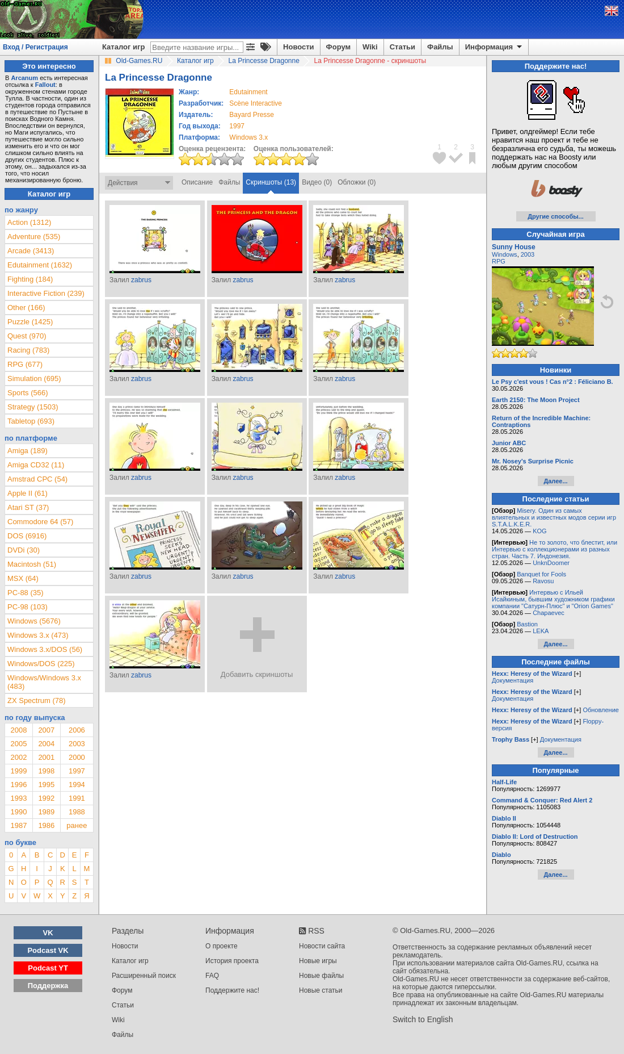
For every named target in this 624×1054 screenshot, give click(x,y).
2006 (77, 730)
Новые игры (318, 961)
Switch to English (423, 1019)
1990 (18, 812)
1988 (77, 812)
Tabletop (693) (30, 421)
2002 (18, 757)
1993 (18, 798)
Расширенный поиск (144, 976)
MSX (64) (23, 578)
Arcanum (24, 77)
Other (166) (26, 307)
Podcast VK (47, 950)
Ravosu (543, 581)
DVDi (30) (23, 550)
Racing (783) (28, 350)
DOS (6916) (27, 536)
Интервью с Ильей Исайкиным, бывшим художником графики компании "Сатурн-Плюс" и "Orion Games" (553, 599)
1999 (18, 771)
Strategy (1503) (32, 407)
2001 (46, 757)
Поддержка (48, 985)
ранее (76, 825)
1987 (18, 825)
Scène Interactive (255, 103)
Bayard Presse (251, 115)
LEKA (541, 631)
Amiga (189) (27, 450)
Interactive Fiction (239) (46, 293)
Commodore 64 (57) (40, 521)
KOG (539, 531)
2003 (77, 743)
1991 (77, 798)
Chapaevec (548, 612)
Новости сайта (322, 946)
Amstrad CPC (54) (37, 479)
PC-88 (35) (25, 592)
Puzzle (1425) (30, 321)
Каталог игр (123, 47)
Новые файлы (321, 976)
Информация (494, 47)
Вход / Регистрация (35, 47)
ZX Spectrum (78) (36, 700)
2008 (18, 730)
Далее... (555, 481)
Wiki (370, 47)
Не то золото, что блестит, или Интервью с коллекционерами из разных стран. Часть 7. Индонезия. (554, 549)
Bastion (527, 624)
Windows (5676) (34, 621)
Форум (338, 47)
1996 (18, 784)
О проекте (221, 946)
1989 (46, 812)
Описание (197, 182)
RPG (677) (25, 364)
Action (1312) (29, 222)
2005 (18, 743)
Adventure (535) (33, 236)
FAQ (212, 976)
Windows (504, 254)
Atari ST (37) (28, 507)
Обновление (601, 709)
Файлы (440, 47)
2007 (46, 730)
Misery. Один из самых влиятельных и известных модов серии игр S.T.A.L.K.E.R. (554, 517)
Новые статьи (321, 990)
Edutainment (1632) (39, 265)
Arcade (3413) (30, 250)
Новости (298, 47)
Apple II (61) (27, 493)
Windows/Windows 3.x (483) (44, 682)
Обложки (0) (357, 182)
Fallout (45, 84)
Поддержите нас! (232, 990)
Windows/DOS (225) (40, 663)
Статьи (402, 47)
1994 (77, 784)
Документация (512, 680)
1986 (46, 825)
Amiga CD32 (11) (35, 465)
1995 (46, 784)
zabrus (141, 280)
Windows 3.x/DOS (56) (44, 649)
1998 (46, 771)
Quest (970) (27, 336)
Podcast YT (48, 968)
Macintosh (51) (31, 564)
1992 (46, 798)
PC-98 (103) (27, 607)
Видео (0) (317, 182)
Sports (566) (27, 392)
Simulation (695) (34, 378)
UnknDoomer (551, 562)
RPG (498, 261)
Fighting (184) (30, 279)
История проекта (232, 961)
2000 (77, 757)
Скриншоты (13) (271, 182)
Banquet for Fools (541, 574)
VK (48, 932)
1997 (236, 126)
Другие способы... (556, 216)
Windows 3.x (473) (38, 635)
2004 (46, 743)
